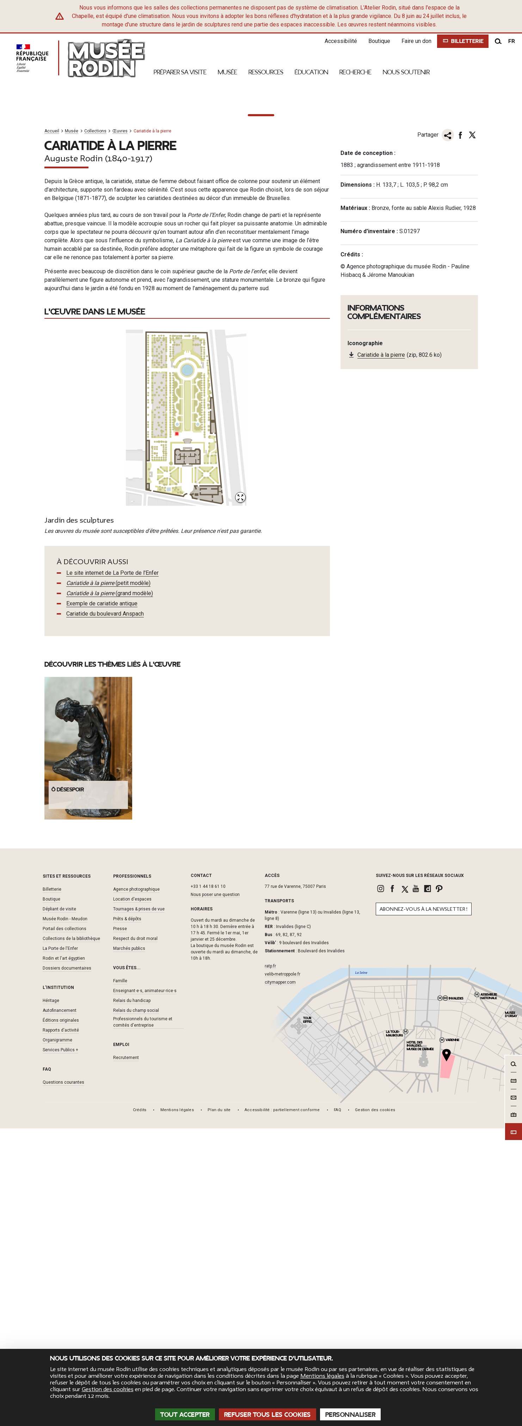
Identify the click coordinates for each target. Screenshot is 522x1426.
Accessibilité (338, 41)
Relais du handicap (132, 1298)
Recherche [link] (355, 72)
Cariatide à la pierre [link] (381, 653)
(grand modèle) (109, 891)
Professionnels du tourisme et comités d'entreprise (142, 1319)
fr (511, 41)
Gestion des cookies (108, 1389)
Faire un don (414, 41)
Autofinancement (59, 1308)
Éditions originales (61, 1317)
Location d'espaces (132, 1196)
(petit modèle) (108, 880)
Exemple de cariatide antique (101, 901)
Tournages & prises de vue (139, 1206)
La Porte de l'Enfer (60, 1246)
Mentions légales (322, 1376)
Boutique (377, 41)
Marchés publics (129, 1246)
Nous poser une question (215, 1192)
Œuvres (120, 429)
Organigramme (57, 1337)
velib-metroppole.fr (282, 1271)
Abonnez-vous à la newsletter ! (424, 1206)
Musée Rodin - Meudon (65, 1216)
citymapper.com (280, 1279)
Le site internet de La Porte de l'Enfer (112, 870)
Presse (120, 1226)
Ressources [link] (265, 72)
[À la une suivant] (511, 242)
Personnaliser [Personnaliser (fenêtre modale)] (350, 1414)
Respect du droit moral (135, 1236)
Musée (71, 429)
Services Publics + (60, 1347)
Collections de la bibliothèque (71, 1236)
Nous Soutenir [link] (406, 72)
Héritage (51, 1298)
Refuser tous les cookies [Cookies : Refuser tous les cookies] (267, 1414)
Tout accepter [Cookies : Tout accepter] (185, 1414)
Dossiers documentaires (67, 1265)
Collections (95, 429)
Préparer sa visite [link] (180, 72)
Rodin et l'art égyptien (64, 1255)
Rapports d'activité (61, 1327)
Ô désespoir (67, 1087)
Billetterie (52, 1186)
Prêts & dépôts (127, 1216)
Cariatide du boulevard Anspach (105, 911)
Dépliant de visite (59, 1206)
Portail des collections (64, 1226)
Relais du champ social (136, 1308)
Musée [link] (227, 72)
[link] (381, 1186)
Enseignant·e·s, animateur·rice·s (145, 1288)
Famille (120, 1278)
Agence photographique (136, 1186)
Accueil (51, 429)
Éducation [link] (311, 72)
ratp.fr (270, 1263)
